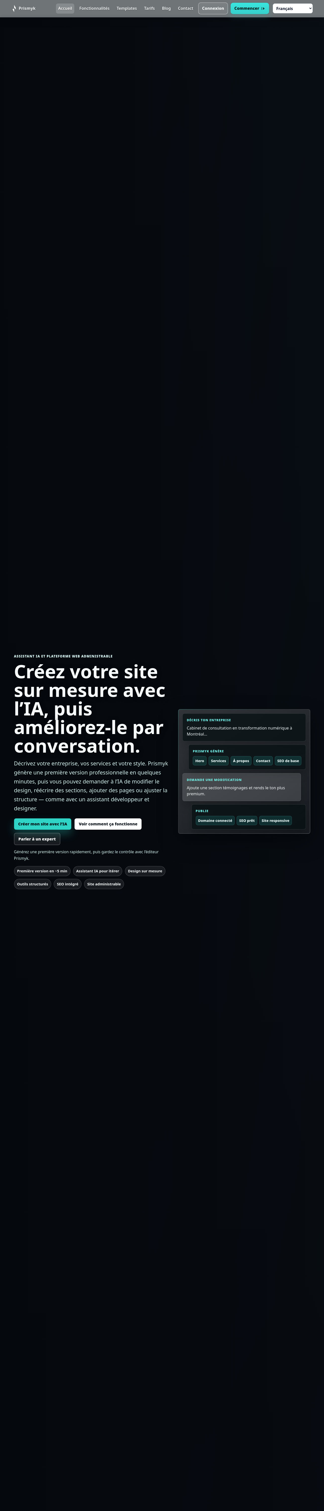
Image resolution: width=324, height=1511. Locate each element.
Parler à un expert (37, 839)
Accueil (65, 8)
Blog (166, 8)
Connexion (213, 8)
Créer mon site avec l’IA (42, 824)
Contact (185, 8)
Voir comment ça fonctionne (108, 824)
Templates (127, 8)
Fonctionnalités (94, 8)
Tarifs (149, 8)
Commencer (250, 8)
